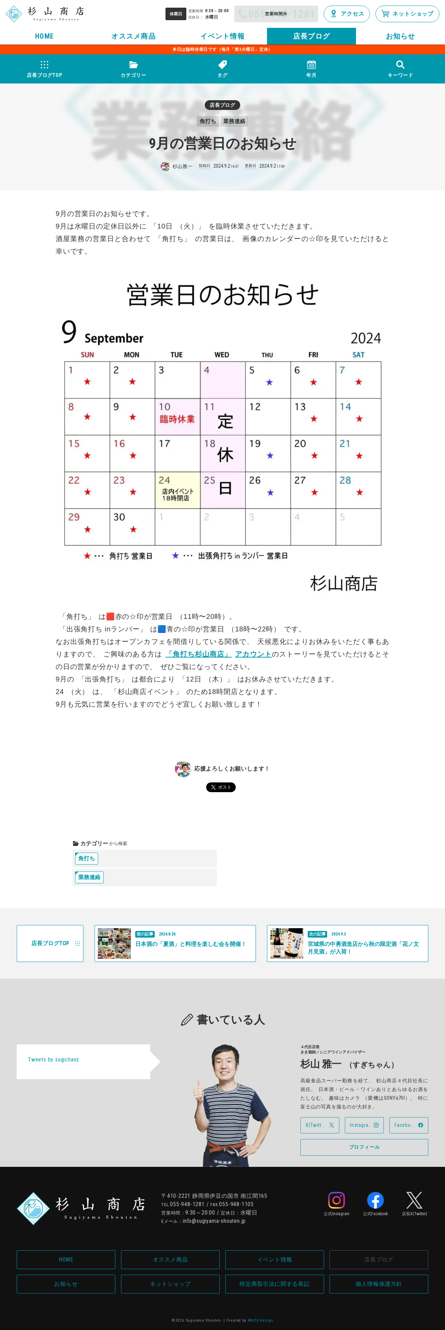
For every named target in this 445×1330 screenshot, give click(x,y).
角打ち (86, 858)
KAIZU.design (261, 1320)
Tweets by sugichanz (53, 1059)
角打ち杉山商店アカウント (218, 654)
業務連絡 (89, 877)
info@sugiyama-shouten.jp (214, 1221)
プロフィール (364, 1147)
